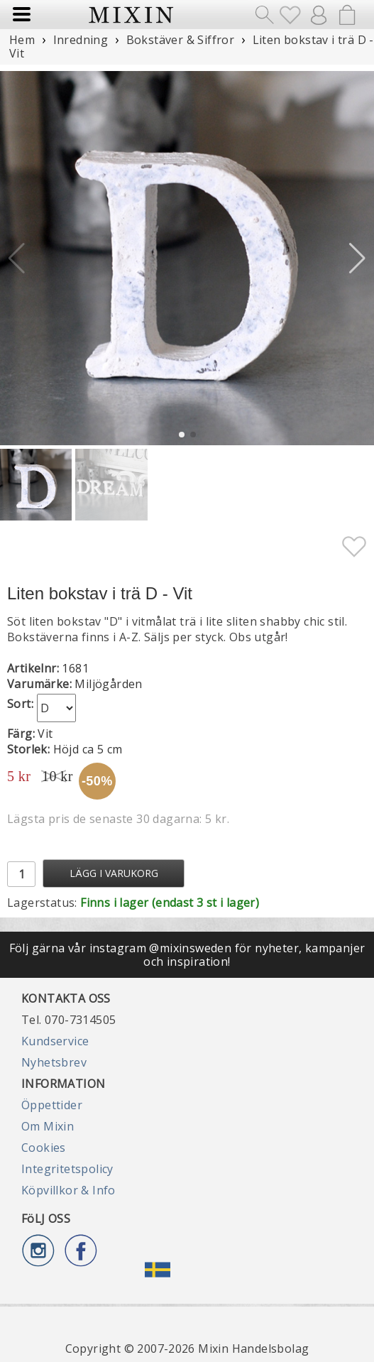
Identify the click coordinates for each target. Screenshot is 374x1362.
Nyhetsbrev (54, 1062)
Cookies (43, 1147)
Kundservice (55, 1041)
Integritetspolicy (67, 1169)
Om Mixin (47, 1126)
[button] (357, 258)
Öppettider (51, 1105)
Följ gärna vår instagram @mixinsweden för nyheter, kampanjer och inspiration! (187, 954)
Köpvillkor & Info (68, 1190)
